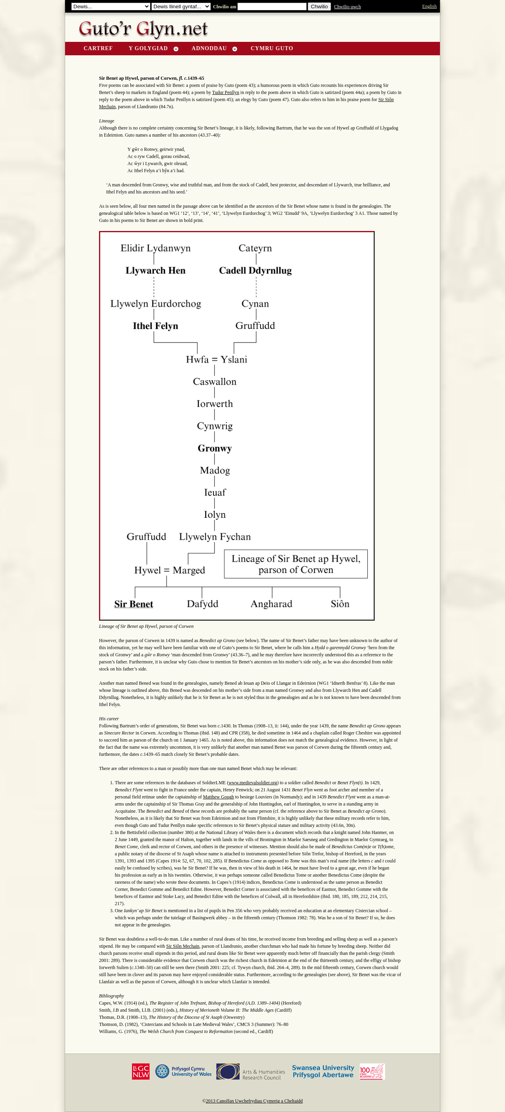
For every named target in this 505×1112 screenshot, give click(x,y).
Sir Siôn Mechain (182, 946)
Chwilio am (224, 6)
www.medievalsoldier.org (252, 782)
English (429, 6)
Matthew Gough (218, 797)
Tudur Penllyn (225, 92)
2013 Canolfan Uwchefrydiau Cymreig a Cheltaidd (254, 1101)
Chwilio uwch (347, 6)
